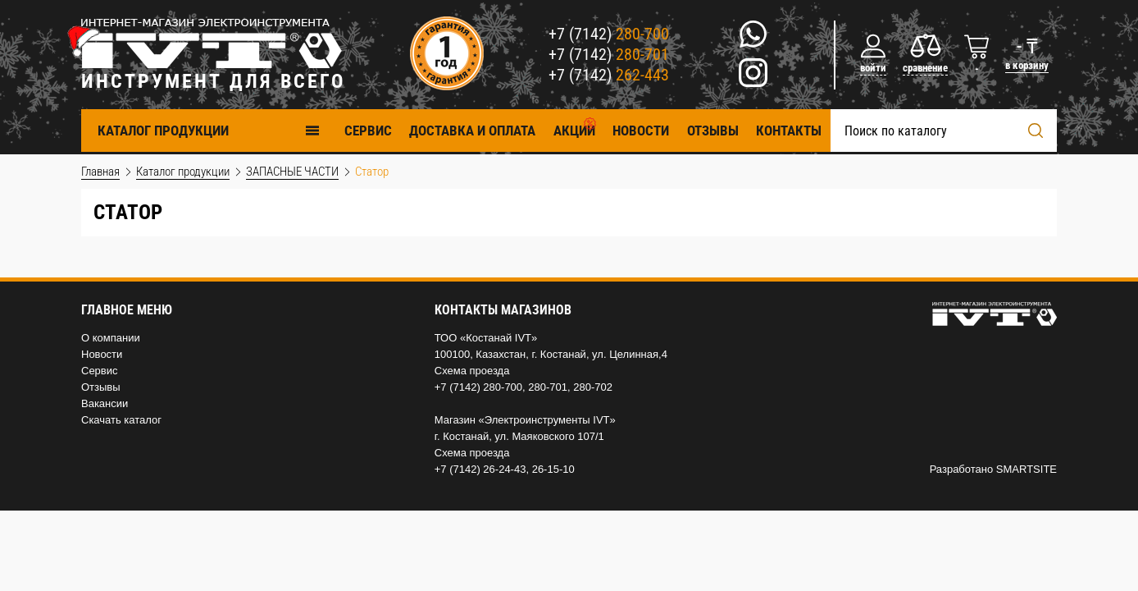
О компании (110, 338)
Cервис (368, 130)
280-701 (547, 387)
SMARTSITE (1026, 469)
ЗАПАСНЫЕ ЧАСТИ (292, 171)
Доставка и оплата (472, 130)
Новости (640, 130)
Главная (100, 171)
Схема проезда (472, 370)
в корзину (1027, 65)
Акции (574, 130)
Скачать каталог (121, 420)
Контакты (789, 130)
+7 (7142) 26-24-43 (480, 469)
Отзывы (713, 130)
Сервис (99, 370)
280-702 (592, 387)
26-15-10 (553, 469)
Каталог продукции (209, 130)
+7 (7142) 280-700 (478, 387)
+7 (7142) (609, 34)
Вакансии (104, 403)
